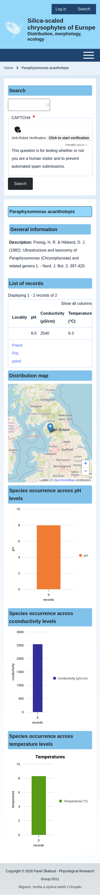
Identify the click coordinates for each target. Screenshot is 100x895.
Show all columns (76, 303)
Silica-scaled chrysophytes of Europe (61, 24)
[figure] (50, 556)
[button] (50, 428)
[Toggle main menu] (50, 55)
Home (8, 68)
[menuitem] (63, 9)
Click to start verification (69, 138)
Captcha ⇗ (76, 145)
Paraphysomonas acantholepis (42, 211)
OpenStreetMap (64, 480)
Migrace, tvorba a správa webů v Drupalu (50, 887)
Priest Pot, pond (17, 353)
